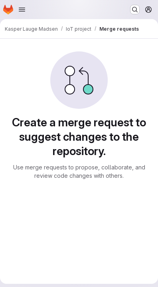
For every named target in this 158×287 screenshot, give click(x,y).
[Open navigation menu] (22, 9)
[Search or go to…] (135, 9)
